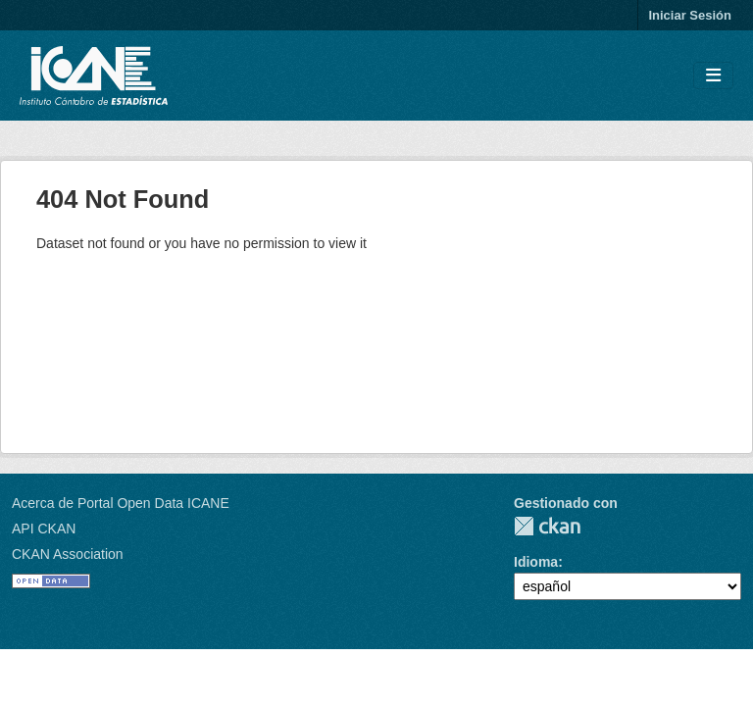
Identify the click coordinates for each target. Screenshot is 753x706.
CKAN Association (68, 554)
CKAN (547, 526)
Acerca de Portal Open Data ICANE (120, 503)
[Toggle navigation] (713, 76)
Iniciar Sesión (689, 15)
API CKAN (43, 528)
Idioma (536, 562)
